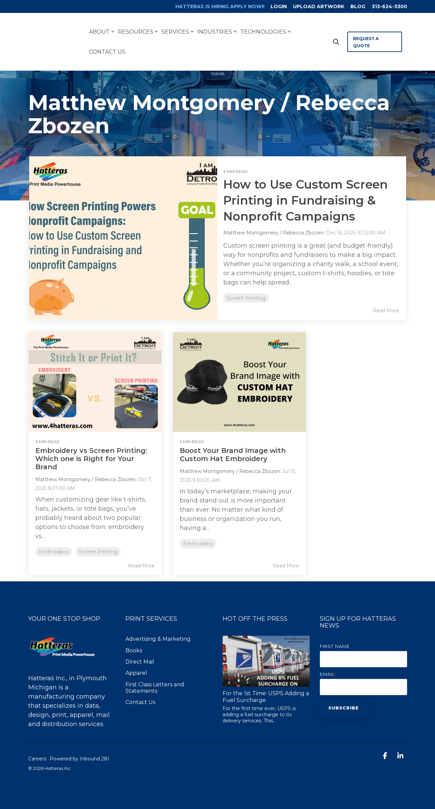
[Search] (336, 37)
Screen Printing (246, 298)
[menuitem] (214, 7)
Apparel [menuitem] (136, 661)
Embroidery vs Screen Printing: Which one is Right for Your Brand (86, 447)
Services (177, 26)
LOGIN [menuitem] (277, 6)
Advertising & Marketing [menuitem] (158, 627)
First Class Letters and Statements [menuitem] (155, 676)
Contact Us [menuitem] (140, 690)
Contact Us (107, 46)
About (102, 26)
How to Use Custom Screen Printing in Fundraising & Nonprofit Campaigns (309, 200)
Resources (138, 26)
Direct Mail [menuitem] (139, 650)
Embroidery (54, 540)
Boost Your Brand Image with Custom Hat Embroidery (210, 447)
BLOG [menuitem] (357, 6)
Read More (386, 310)
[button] (386, 744)
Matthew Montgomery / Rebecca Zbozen (86, 468)
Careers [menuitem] (37, 747)
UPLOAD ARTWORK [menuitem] (317, 6)
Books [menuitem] (133, 639)
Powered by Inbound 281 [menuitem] (79, 747)
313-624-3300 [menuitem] (389, 6)
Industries (217, 26)
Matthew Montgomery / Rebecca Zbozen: (275, 233)
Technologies (265, 26)
